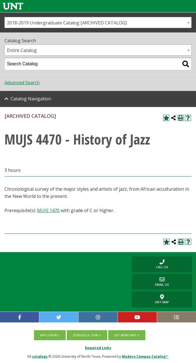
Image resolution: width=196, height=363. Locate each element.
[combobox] (98, 22)
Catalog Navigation (31, 99)
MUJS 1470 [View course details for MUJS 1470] (48, 210)
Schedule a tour (85, 335)
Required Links (98, 347)
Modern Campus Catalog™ (145, 356)
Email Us (150, 282)
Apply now (48, 335)
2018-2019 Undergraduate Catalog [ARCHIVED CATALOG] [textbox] (67, 23)
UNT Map (162, 299)
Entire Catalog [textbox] (22, 50)
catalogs (40, 356)
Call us (150, 264)
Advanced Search (22, 82)
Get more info (125, 335)
